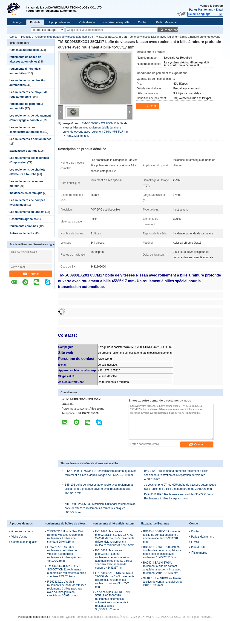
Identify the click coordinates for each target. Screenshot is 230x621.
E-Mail (195, 542)
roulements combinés (23, 226)
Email (219, 9)
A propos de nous (59, 22)
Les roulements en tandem (26, 212)
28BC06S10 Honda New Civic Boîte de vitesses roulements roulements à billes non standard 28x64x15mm (65, 536)
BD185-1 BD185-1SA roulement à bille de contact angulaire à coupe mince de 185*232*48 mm (162, 536)
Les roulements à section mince (30, 139)
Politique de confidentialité (34, 616)
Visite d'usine (87, 22)
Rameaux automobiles (24, 49)
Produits (35, 22)
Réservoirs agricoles (23, 219)
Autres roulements (21, 233)
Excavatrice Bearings (23, 150)
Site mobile (199, 552)
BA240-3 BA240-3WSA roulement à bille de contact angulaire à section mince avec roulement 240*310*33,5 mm (162, 568)
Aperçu (17, 22)
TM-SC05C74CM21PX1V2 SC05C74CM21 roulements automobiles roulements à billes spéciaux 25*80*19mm (66, 571)
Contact (142, 22)
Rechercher (171, 30)
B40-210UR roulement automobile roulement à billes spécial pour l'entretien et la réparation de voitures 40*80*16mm (176, 475)
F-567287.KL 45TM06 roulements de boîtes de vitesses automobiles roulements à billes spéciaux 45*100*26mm (64, 553)
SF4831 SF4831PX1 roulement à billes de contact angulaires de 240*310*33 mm (162, 582)
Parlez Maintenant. (201, 9)
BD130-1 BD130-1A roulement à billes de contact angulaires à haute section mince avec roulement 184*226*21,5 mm (162, 552)
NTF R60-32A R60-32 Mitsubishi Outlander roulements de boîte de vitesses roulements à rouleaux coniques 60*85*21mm (100, 508)
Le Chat (148, 106)
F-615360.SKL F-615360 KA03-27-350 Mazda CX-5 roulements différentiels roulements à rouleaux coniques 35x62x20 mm (114, 579)
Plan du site (198, 547)
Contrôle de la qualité (116, 22)
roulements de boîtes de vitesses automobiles (63, 36)
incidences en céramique (25, 193)
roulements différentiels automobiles (117, 523)
